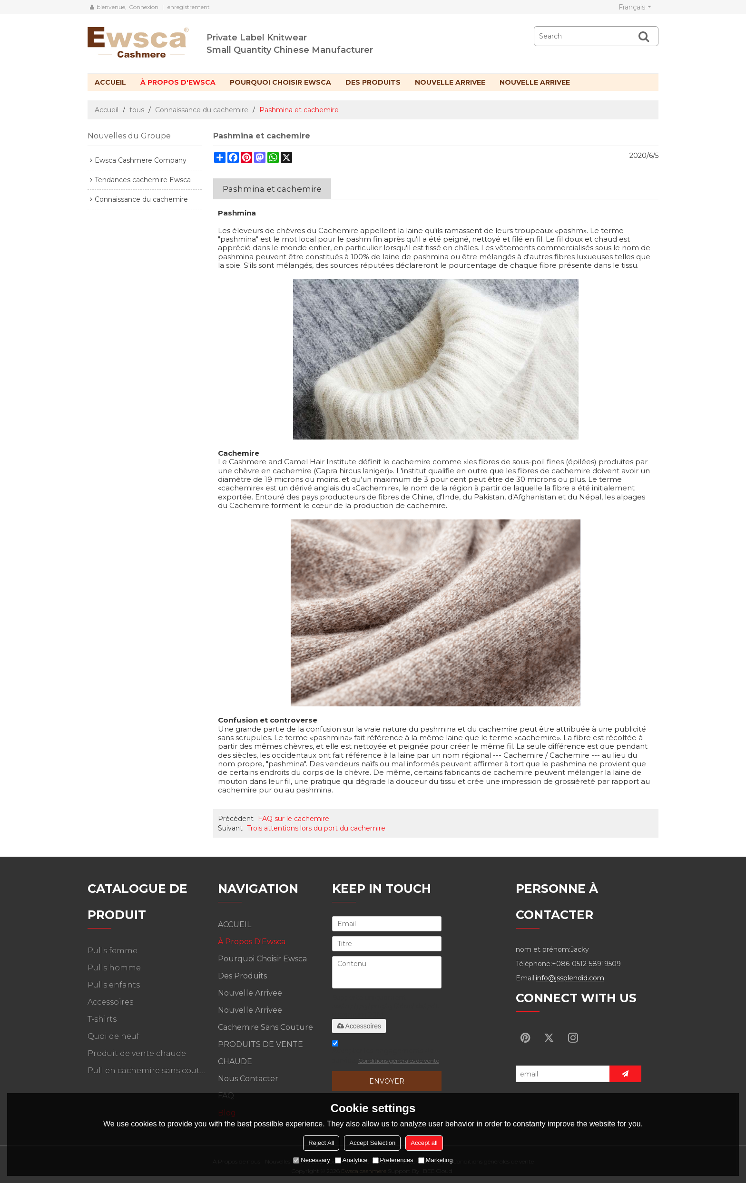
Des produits (373, 82)
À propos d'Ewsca (178, 82)
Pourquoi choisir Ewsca (280, 82)
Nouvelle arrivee (450, 82)
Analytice (351, 1159)
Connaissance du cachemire (201, 110)
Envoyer (386, 1081)
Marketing (435, 1159)
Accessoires (359, 1026)
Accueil (106, 110)
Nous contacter (248, 1078)
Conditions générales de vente (398, 1060)
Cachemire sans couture (265, 1027)
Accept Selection (372, 1142)
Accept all (424, 1142)
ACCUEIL (110, 82)
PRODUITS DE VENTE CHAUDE (260, 1053)
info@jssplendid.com (570, 978)
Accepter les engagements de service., (385, 1053)
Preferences (393, 1159)
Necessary (311, 1159)
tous (136, 110)
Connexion (143, 6)
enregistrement (188, 6)
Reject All (321, 1142)
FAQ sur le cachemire (293, 818)
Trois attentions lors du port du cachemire (316, 828)
